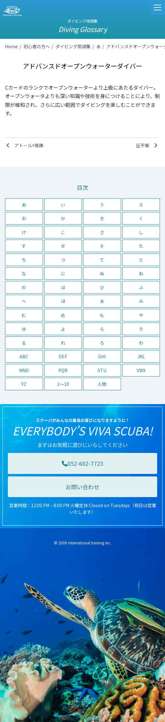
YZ (23, 384)
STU (102, 370)
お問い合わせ (82, 487)
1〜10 (63, 384)
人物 (102, 384)
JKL (141, 356)
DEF (63, 356)
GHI (102, 356)
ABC (23, 356)
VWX (141, 370)
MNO (24, 370)
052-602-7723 (82, 463)
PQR (62, 370)
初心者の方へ (37, 46)
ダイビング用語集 (73, 46)
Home (11, 46)
